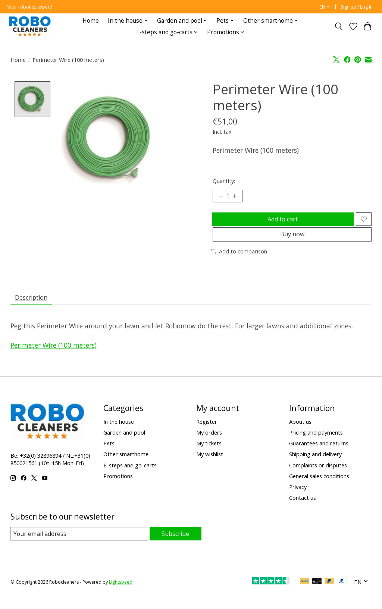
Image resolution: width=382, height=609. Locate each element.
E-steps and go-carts (130, 477)
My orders (209, 444)
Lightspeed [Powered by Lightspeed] (120, 594)
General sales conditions (319, 488)
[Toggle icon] (338, 26)
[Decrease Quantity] (221, 197)
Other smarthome (125, 466)
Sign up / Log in (357, 7)
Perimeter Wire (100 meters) (53, 357)
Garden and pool (124, 444)
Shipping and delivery (315, 466)
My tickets (209, 455)
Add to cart (280, 222)
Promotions (118, 488)
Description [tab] (33, 308)
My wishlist (209, 466)
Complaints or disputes (318, 477)
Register (206, 433)
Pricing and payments (316, 444)
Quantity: (224, 180)
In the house (118, 433)
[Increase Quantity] (237, 197)
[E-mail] (79, 546)
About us (300, 433)
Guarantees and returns (318, 455)
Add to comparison (239, 260)
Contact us (302, 509)
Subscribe (175, 545)
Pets (109, 455)
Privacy (298, 498)
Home (90, 21)
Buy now (292, 242)
